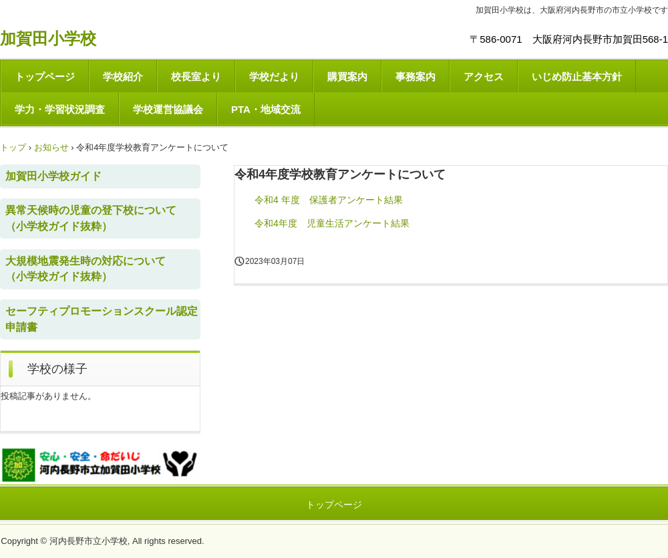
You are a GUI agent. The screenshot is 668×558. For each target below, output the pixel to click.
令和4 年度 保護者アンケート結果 (329, 199)
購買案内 (347, 76)
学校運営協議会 (168, 109)
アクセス (484, 76)
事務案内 (415, 76)
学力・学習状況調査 (60, 109)
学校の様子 (57, 369)
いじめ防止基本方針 (577, 76)
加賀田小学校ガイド (53, 176)
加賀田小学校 (48, 38)
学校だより (274, 76)
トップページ (45, 76)
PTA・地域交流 (266, 109)
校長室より (196, 76)
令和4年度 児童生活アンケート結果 (332, 223)
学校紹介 (123, 76)
